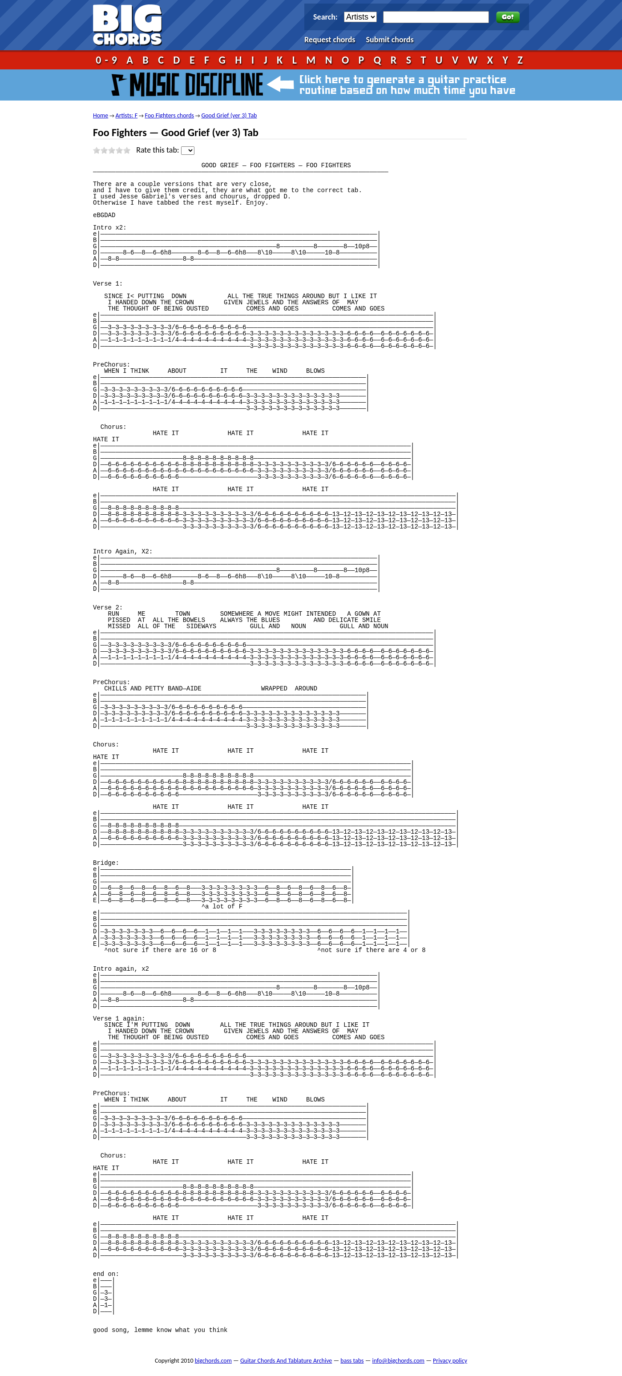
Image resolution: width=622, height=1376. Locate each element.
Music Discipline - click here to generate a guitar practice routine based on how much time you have (311, 85)
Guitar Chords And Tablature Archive (286, 1360)
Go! (508, 17)
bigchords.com (131, 25)
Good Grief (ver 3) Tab (229, 115)
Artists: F (127, 115)
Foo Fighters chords (169, 115)
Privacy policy (450, 1360)
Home (100, 115)
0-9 (108, 59)
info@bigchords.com (398, 1360)
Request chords (329, 39)
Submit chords (390, 39)
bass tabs (352, 1360)
